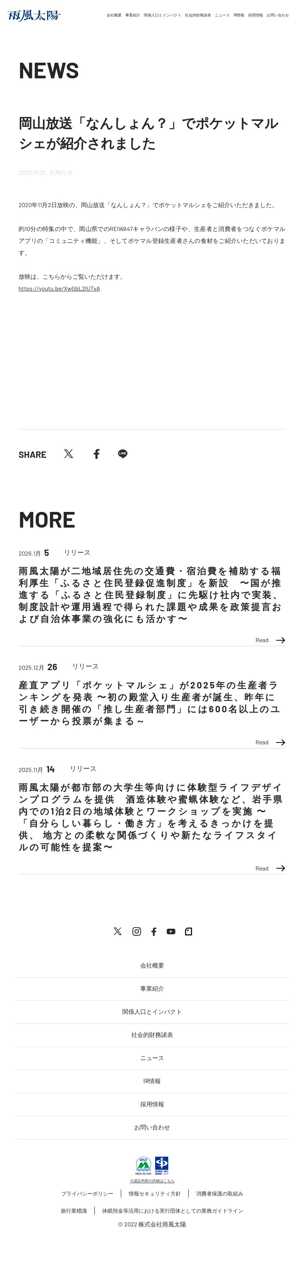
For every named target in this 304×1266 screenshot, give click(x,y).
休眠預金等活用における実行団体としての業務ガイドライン (172, 1210)
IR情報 (239, 15)
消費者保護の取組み (219, 1193)
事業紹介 (132, 15)
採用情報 (255, 15)
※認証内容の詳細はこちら (152, 1180)
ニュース (222, 15)
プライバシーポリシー (87, 1193)
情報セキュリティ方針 (155, 1193)
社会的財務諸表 (198, 15)
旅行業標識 (74, 1210)
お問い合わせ (278, 15)
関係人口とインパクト (162, 15)
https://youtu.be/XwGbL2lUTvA (59, 288)
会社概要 (114, 15)
